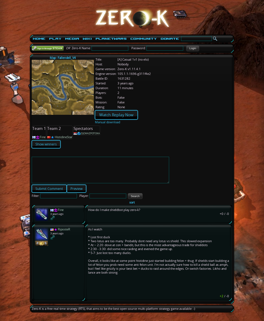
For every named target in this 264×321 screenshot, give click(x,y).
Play (55, 38)
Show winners (46, 144)
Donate (170, 38)
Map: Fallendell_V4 (63, 58)
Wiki (87, 38)
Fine (43, 137)
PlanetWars (111, 38)
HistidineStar (63, 137)
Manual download (107, 122)
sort (132, 207)
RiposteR (64, 234)
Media (72, 38)
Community (143, 38)
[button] (192, 48)
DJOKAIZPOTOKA (90, 133)
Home (39, 38)
